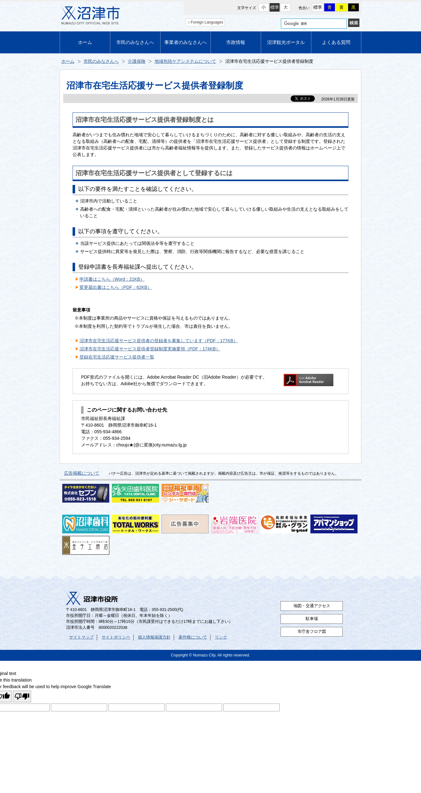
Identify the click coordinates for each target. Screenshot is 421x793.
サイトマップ (81, 637)
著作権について (192, 637)
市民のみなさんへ (135, 42)
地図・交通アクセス (311, 606)
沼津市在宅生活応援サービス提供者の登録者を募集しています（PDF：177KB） (158, 340)
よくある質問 (336, 42)
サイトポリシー (115, 637)
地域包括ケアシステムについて (185, 61)
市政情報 (235, 42)
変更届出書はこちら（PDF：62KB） (115, 287)
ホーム (85, 42)
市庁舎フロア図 (312, 631)
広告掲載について (81, 473)
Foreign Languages (207, 22)
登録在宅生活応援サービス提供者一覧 (116, 356)
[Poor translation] (22, 696)
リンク (221, 637)
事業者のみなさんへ (185, 42)
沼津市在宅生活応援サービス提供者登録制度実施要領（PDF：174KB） (149, 348)
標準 (274, 7)
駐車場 (312, 619)
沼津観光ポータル (286, 42)
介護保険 (136, 61)
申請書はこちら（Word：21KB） (112, 279)
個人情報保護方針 (154, 637)
